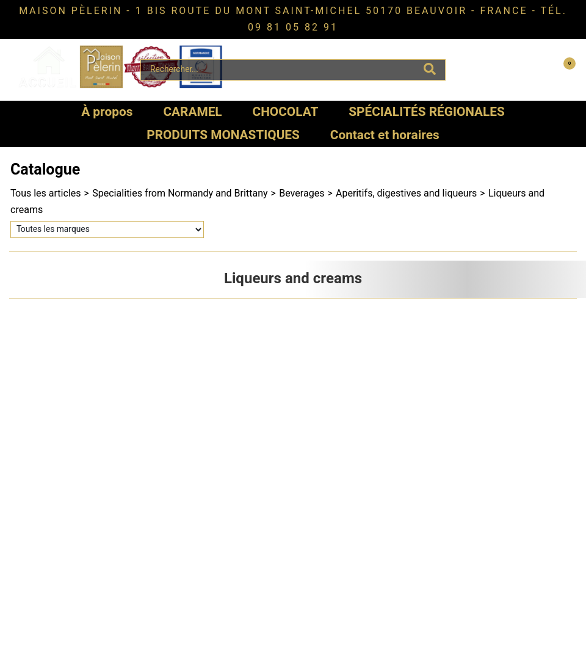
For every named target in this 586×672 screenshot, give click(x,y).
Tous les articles (45, 193)
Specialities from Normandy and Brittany (179, 193)
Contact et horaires (385, 135)
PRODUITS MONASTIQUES (223, 135)
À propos (106, 112)
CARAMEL (192, 112)
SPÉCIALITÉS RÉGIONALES (427, 112)
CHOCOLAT (286, 112)
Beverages (301, 193)
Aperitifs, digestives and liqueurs (406, 193)
